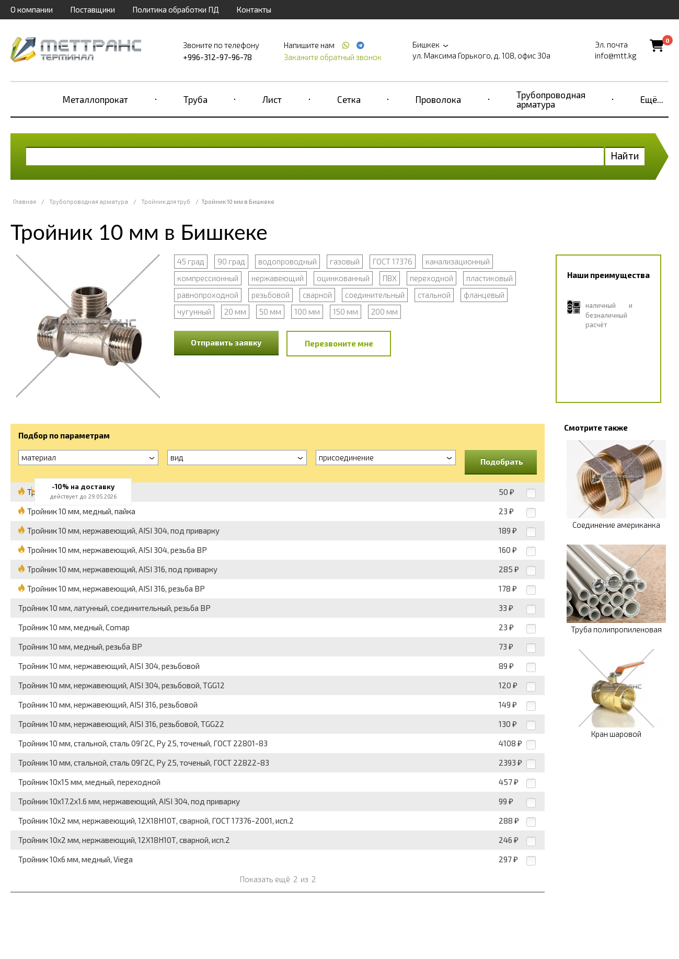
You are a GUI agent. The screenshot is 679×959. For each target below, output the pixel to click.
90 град (231, 261)
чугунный (194, 311)
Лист (272, 99)
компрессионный (207, 278)
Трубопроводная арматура (550, 99)
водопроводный (287, 261)
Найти (625, 155)
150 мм (345, 311)
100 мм (307, 311)
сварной (317, 294)
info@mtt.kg (616, 55)
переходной (431, 278)
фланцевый (484, 294)
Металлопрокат (95, 99)
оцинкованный (343, 278)
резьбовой (270, 294)
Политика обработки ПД (175, 9)
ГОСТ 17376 (392, 261)
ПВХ (390, 278)
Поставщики (92, 9)
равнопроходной (207, 294)
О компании (31, 9)
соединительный (375, 294)
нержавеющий (277, 278)
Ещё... (651, 99)
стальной (434, 294)
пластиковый (489, 278)
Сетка (349, 99)
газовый (345, 261)
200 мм (384, 311)
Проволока (438, 99)
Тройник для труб (165, 201)
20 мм (235, 311)
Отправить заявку (226, 342)
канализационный (457, 261)
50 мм (270, 311)
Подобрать (501, 461)
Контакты (253, 9)
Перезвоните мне (339, 343)
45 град (190, 261)
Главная (24, 201)
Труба (195, 99)
